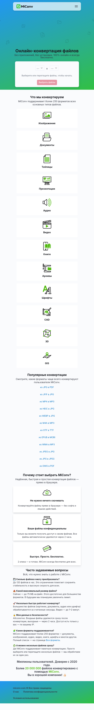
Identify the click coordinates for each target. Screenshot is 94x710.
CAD (47, 319)
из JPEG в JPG (47, 451)
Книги (47, 254)
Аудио (47, 210)
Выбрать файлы (47, 82)
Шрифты (47, 297)
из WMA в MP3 (47, 444)
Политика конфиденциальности (40, 692)
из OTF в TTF (47, 430)
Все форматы (53, 640)
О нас (16, 692)
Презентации (47, 188)
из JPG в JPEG (47, 458)
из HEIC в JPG (47, 408)
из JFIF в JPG (47, 394)
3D (47, 341)
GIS (47, 363)
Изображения (47, 123)
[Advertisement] (47, 32)
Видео (47, 232)
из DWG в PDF (47, 466)
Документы (47, 145)
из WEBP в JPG (47, 415)
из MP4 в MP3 (47, 401)
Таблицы (47, 167)
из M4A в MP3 (47, 423)
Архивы (47, 276)
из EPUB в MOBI (47, 437)
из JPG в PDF (47, 387)
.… (38, 68)
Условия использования (26, 698)
